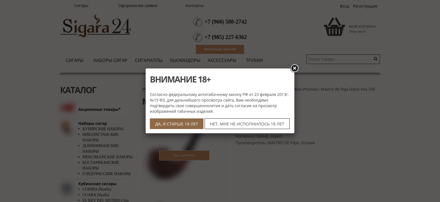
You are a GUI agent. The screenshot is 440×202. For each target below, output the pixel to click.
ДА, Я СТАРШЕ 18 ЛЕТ (176, 124)
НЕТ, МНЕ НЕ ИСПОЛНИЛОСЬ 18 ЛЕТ (247, 124)
